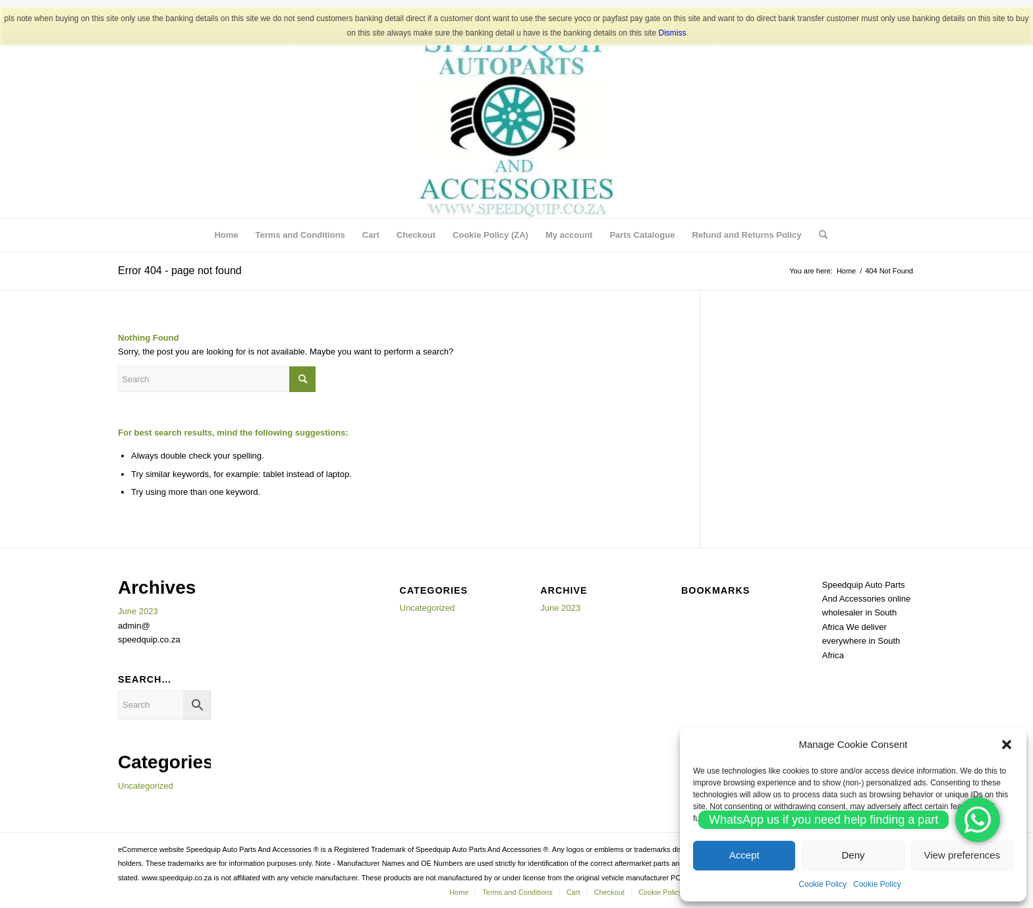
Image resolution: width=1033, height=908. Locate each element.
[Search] (818, 235)
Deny (852, 855)
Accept (744, 855)
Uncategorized (145, 786)
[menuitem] (226, 235)
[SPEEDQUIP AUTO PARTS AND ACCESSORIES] (516, 119)
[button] (1006, 744)
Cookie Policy (822, 884)
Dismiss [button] (672, 33)
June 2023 (138, 611)
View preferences (962, 855)
